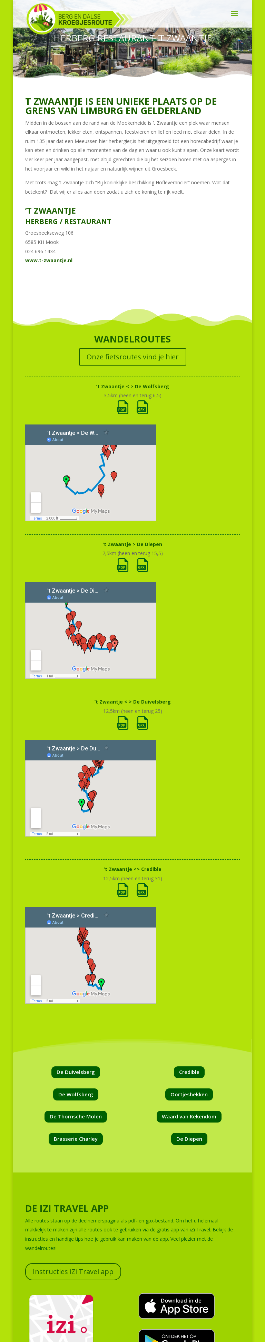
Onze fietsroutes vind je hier (133, 356)
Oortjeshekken (189, 1094)
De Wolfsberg (75, 1094)
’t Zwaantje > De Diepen (132, 544)
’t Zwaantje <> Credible (132, 869)
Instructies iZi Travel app (73, 1271)
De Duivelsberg (76, 1071)
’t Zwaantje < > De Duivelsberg (133, 701)
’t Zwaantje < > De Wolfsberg (132, 386)
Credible (189, 1071)
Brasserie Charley (76, 1138)
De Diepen (189, 1138)
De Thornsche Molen (76, 1116)
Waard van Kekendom (189, 1116)
